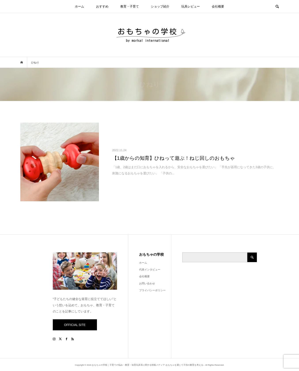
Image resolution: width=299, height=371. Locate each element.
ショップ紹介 (160, 6)
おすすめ (102, 6)
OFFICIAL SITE (75, 325)
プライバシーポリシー (152, 290)
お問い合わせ (147, 283)
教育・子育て (129, 6)
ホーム (79, 6)
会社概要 (218, 6)
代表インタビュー (149, 269)
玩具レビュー (190, 6)
